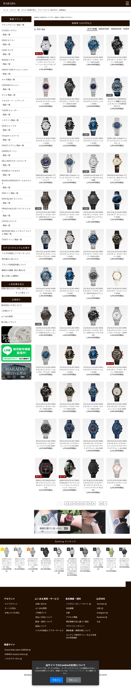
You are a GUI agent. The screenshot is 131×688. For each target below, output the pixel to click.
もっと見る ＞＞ (22, 292)
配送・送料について (43, 621)
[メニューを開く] (127, 3)
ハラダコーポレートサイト (77, 603)
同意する (56, 680)
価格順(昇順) (116, 28)
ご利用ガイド (7, 310)
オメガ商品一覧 (8, 79)
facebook (101, 617)
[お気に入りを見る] (111, 4)
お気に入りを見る (12, 612)
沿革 (68, 612)
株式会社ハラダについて (11, 305)
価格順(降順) (104, 28)
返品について (41, 626)
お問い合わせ (41, 603)
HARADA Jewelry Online (15, 654)
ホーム (5, 10)
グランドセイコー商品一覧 (13, 24)
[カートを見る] (121, 4)
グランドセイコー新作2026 (47, 10)
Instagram (101, 612)
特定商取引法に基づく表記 (77, 621)
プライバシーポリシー (75, 626)
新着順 (126, 28)
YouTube (100, 603)
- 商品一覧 (6, 34)
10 (101, 503)
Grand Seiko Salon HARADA (16, 649)
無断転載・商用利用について (78, 630)
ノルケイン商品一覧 (10, 120)
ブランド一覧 (15, 10)
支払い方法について (43, 617)
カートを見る (10, 608)
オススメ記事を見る (28, 10)
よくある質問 (7, 316)
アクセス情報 (71, 617)
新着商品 (62, 10)
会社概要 (70, 608)
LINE (99, 608)
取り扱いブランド (8, 322)
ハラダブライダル (12, 658)
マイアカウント (11, 603)
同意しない (73, 680)
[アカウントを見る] (116, 4)
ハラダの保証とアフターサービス (49, 630)
